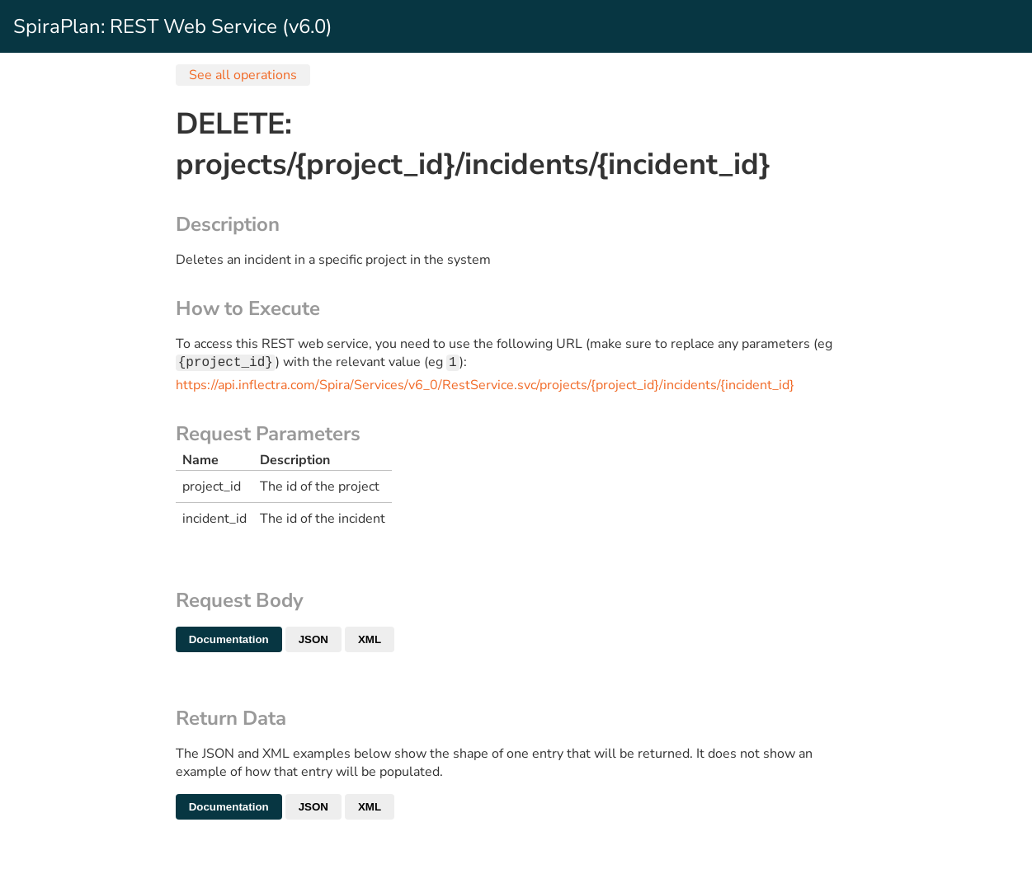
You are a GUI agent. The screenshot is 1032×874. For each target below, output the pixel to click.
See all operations (243, 75)
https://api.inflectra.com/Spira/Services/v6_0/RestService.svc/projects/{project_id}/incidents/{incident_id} (485, 387)
